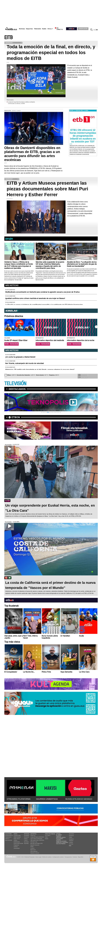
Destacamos (17, 389)
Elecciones (59, 838)
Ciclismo (32, 848)
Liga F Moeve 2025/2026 (36, 838)
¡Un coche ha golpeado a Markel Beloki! (20, 357)
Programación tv (9, 835)
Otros (49, 28)
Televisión (37, 28)
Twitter (70, 837)
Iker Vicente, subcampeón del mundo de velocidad (24, 363)
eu (94, 29)
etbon (15, 417)
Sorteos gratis (61, 837)
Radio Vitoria (17, 838)
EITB (8, 38)
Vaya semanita (8, 840)
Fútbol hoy (32, 835)
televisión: (8, 833)
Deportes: (33, 833)
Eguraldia (26, 843)
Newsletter (71, 833)
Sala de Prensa (60, 843)
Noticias (22, 28)
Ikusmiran (26, 841)
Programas (16, 845)
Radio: (16, 833)
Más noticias (11, 285)
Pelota (31, 846)
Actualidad (26, 835)
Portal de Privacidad (30, 857)
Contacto (75, 857)
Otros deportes (33, 851)
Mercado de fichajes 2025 (36, 843)
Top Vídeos (47, 835)
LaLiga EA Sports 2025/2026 (37, 837)
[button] (96, 326)
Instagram (71, 839)
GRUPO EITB (83, 28)
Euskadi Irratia (17, 835)
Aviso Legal (38, 857)
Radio (44, 28)
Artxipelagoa (17, 848)
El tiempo (59, 834)
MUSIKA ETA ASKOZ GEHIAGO (78, 799)
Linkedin (71, 842)
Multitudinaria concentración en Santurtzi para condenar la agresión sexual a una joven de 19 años (42, 292)
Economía (26, 837)
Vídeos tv (7, 838)
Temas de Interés (61, 841)
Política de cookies (47, 857)
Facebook (71, 835)
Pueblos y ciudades (62, 842)
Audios (46, 838)
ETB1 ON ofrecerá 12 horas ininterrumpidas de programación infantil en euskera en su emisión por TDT (83, 135)
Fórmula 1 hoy (33, 841)
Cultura (25, 840)
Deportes (29, 28)
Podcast (16, 846)
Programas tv (8, 837)
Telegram (71, 840)
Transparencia (68, 857)
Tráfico (58, 836)
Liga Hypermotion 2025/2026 (37, 840)
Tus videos (82, 377)
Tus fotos (82, 375)
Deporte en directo (34, 853)
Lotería (58, 840)
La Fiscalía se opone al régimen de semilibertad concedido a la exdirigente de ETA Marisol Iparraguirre (44, 305)
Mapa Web (80, 857)
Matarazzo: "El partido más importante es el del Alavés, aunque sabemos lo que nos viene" (39, 370)
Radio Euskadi (17, 837)
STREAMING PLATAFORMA (19, 799)
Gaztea (15, 840)
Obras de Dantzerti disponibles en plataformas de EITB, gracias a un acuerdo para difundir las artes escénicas (32, 154)
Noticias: (26, 833)
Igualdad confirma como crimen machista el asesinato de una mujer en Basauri (35, 298)
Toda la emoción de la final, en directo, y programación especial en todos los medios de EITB (51, 52)
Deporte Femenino (34, 845)
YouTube (71, 844)
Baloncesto (33, 849)
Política (26, 838)
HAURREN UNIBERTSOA (47, 799)
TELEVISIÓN (15, 384)
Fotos (46, 837)
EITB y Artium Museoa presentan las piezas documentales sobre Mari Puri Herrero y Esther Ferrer (47, 188)
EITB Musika (17, 841)
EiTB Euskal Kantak (18, 843)
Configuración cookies (58, 857)
